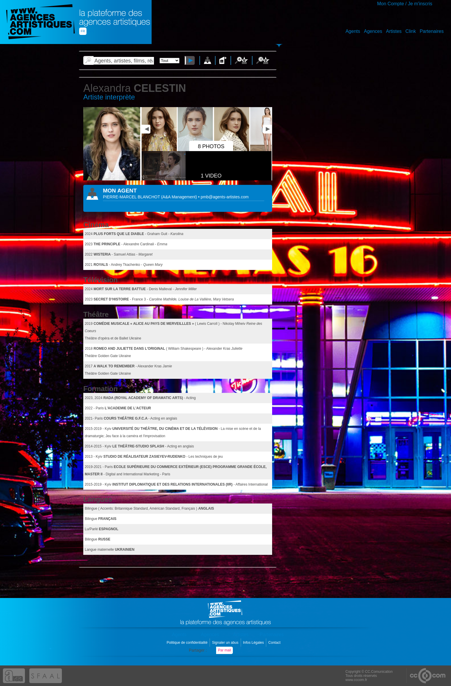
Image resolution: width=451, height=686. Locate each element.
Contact (275, 643)
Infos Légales (254, 643)
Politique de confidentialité (187, 643)
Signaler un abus (225, 643)
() (179, 197)
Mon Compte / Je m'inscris (404, 3)
